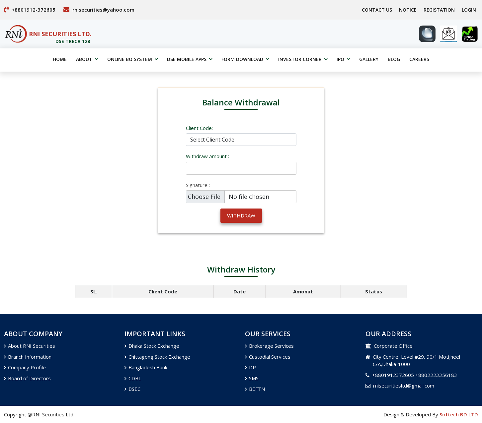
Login (469, 10)
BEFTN (255, 389)
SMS (252, 378)
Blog (394, 59)
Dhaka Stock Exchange (151, 345)
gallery (368, 59)
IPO (343, 59)
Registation (439, 10)
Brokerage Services (269, 345)
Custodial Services (267, 356)
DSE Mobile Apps (189, 59)
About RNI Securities (29, 345)
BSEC (132, 389)
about (87, 59)
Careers (419, 59)
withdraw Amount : (207, 156)
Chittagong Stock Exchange (157, 356)
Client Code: (199, 128)
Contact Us (377, 10)
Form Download (245, 59)
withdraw (241, 215)
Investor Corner (302, 59)
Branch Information (27, 356)
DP (250, 367)
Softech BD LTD (459, 414)
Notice (408, 10)
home (60, 59)
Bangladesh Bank (145, 367)
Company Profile (25, 367)
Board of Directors (27, 378)
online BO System (132, 59)
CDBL (132, 378)
